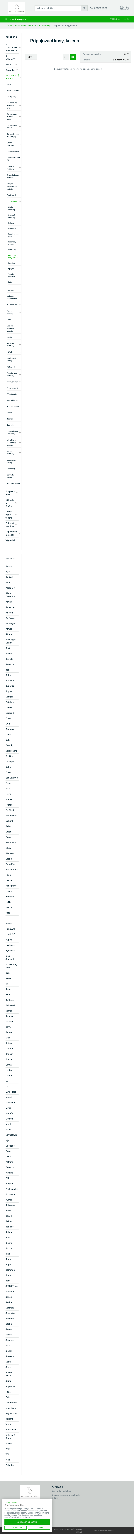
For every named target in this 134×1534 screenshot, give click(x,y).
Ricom (9, 1243)
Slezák (9, 1351)
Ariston (9, 612)
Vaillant (9, 1419)
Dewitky (10, 745)
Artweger (10, 623)
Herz (8, 913)
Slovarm (10, 1356)
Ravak (9, 1216)
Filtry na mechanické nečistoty (12, 186)
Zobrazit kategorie (16, 19)
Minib (8, 1108)
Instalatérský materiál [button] (12, 77)
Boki (8, 670)
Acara (9, 566)
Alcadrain (10, 588)
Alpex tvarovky (13, 90)
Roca (8, 1259)
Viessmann (11, 1429)
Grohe (9, 859)
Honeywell (11, 929)
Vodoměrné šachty (11, 461)
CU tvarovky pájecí (12, 126)
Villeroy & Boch (10, 1436)
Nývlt (8, 1140)
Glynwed (10, 853)
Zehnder (10, 1465)
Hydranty (10, 290)
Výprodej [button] (10, 540)
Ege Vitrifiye (12, 777)
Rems (8, 1237)
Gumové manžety (11, 216)
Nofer (8, 1129)
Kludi (8, 1037)
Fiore (8, 794)
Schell (9, 1334)
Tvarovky (10, 425)
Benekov (10, 664)
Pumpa (9, 1200)
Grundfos (10, 864)
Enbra (8, 783)
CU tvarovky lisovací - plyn (12, 105)
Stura (8, 1381)
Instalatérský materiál (25, 25)
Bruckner (10, 680)
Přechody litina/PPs (12, 243)
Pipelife (9, 1172)
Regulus (9, 1226)
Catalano (10, 702)
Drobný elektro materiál (13, 176)
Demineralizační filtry (13, 159)
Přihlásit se (115, 19)
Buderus (10, 686)
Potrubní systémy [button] (10, 525)
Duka (8, 767)
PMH (8, 1178)
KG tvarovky (12, 305)
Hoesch (9, 923)
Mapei (9, 1097)
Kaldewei (10, 1005)
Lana (9, 320)
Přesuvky (12, 250)
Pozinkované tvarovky (12, 374)
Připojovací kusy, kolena (65, 25)
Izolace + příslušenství (12, 297)
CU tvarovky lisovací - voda (12, 116)
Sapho (9, 1324)
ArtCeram (10, 618)
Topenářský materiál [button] (11, 533)
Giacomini (11, 842)
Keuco (9, 1032)
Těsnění (10, 419)
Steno (8, 1367)
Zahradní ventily (13, 483)
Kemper (9, 1016)
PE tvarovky (11, 367)
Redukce (11, 263)
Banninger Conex (11, 641)
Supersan (10, 1386)
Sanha (9, 1302)
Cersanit (10, 713)
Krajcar (9, 1054)
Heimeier (10, 896)
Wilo (8, 1454)
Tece (8, 1392)
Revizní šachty (12, 400)
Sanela (9, 1297)
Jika (8, 994)
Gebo (8, 826)
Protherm (10, 1194)
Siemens (10, 1340)
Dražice (9, 756)
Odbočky (12, 229)
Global (9, 848)
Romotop (10, 1270)
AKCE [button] (8, 64)
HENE (8, 902)
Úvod (9, 25)
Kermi (8, 1027)
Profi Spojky (12, 1189)
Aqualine (10, 607)
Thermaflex (11, 1402)
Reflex (9, 1221)
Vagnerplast (11, 1413)
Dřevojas (10, 761)
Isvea (8, 978)
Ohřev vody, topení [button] (9, 514)
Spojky (11, 269)
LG (7, 1081)
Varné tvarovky (10, 452)
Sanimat (10, 1307)
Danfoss (10, 729)
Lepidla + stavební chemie (10, 328)
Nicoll (8, 1124)
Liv (7, 1086)
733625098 (101, 8)
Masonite (10, 1102)
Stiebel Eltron (9, 1374)
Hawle (9, 891)
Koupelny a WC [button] (10, 493)
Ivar (7, 983)
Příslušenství (12, 394)
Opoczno (10, 1146)
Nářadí (9, 352)
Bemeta (9, 659)
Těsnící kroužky (11, 275)
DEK (8, 740)
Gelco (8, 831)
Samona (10, 1291)
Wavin (9, 1443)
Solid (8, 1361)
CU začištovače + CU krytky (13, 135)
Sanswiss (10, 1313)
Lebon (9, 1075)
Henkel (9, 907)
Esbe (8, 788)
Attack (9, 634)
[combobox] (126, 54)
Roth (8, 1280)
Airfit (8, 582)
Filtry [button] (31, 57)
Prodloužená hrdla (13, 235)
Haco (8, 875)
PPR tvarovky (12, 382)
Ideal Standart (10, 957)
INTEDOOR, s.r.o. (11, 966)
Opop (8, 1151)
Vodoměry (11, 469)
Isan (8, 973)
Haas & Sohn (12, 869)
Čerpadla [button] (10, 70)
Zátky (10, 282)
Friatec (9, 805)
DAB (8, 724)
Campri (9, 696)
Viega (8, 1424)
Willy (8, 1449)
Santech (10, 1318)
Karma (9, 1011)
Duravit (9, 772)
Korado (9, 1048)
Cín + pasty (11, 97)
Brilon (8, 675)
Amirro (9, 602)
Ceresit (9, 707)
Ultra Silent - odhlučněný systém (12, 442)
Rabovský (10, 1205)
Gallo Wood (11, 815)
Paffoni (9, 1162)
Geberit (9, 821)
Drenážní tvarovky (10, 167)
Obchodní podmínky (61, 1491)
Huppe (9, 939)
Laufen (9, 1070)
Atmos (9, 629)
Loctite (9, 337)
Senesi (9, 1329)
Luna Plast (11, 1092)
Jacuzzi (9, 989)
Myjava (9, 1118)
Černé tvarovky (10, 144)
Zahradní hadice (10, 476)
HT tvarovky (44, 25)
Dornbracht (11, 751)
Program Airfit (12, 388)
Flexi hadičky (12, 195)
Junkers (9, 1000)
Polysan (9, 1183)
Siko (8, 1345)
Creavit (9, 718)
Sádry (9, 413)
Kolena (11, 223)
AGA (9, 84)
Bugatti (9, 691)
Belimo (9, 653)
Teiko (8, 1397)
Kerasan (9, 1021)
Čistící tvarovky (11, 208)
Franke (9, 799)
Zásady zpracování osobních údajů (66, 1496)
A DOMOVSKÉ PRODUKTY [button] (11, 47)
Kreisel (9, 1059)
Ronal (8, 1275)
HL (7, 918)
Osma (8, 1156)
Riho (8, 1254)
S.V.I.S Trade (12, 1286)
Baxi (8, 648)
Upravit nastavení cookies (104, 1531)
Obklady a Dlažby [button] (10, 503)
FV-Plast (10, 810)
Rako (8, 1210)
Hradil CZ (10, 934)
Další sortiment (13, 152)
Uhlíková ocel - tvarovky (12, 432)
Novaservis (11, 1135)
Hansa (9, 880)
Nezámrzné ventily (11, 359)
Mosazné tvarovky (10, 344)
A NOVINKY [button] (10, 58)
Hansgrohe (11, 885)
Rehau (9, 1232)
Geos (8, 837)
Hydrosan (10, 945)
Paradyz (10, 1167)
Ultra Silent (11, 1408)
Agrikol (9, 577)
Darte (8, 734)
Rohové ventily (13, 406)
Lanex (9, 1065)
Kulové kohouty (10, 312)
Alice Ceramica (10, 595)
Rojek (8, 1264)
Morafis (9, 1113)
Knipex (9, 1043)
